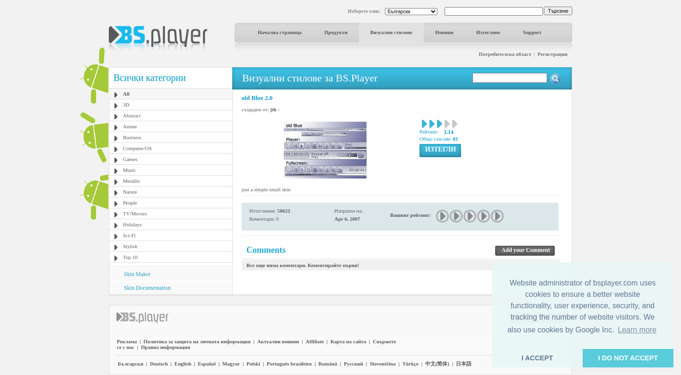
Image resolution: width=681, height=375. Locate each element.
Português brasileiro (289, 363)
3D (126, 104)
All (126, 94)
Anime (130, 126)
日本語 (463, 363)
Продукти (336, 32)
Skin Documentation (147, 288)
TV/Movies (135, 213)
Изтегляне (488, 32)
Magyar (231, 363)
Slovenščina (383, 363)
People (130, 202)
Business (132, 137)
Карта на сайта (349, 341)
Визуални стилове (391, 32)
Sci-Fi (129, 235)
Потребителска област (505, 54)
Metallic (131, 181)
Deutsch (159, 363)
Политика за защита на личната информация (197, 341)
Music (129, 170)
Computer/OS (137, 148)
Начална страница (280, 32)
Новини (444, 32)
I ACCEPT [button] (537, 358)
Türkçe (410, 363)
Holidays (132, 224)
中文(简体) (437, 363)
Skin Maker (137, 274)
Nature (130, 192)
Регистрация (553, 54)
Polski (253, 363)
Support (532, 32)
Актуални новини (278, 341)
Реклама (127, 341)
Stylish (130, 246)
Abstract (131, 115)
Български (130, 363)
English (183, 363)
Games (130, 159)
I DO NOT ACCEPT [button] (628, 358)
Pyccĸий (353, 363)
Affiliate (314, 341)
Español (207, 363)
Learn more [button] (637, 330)
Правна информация (165, 347)
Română (327, 363)
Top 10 (130, 257)
